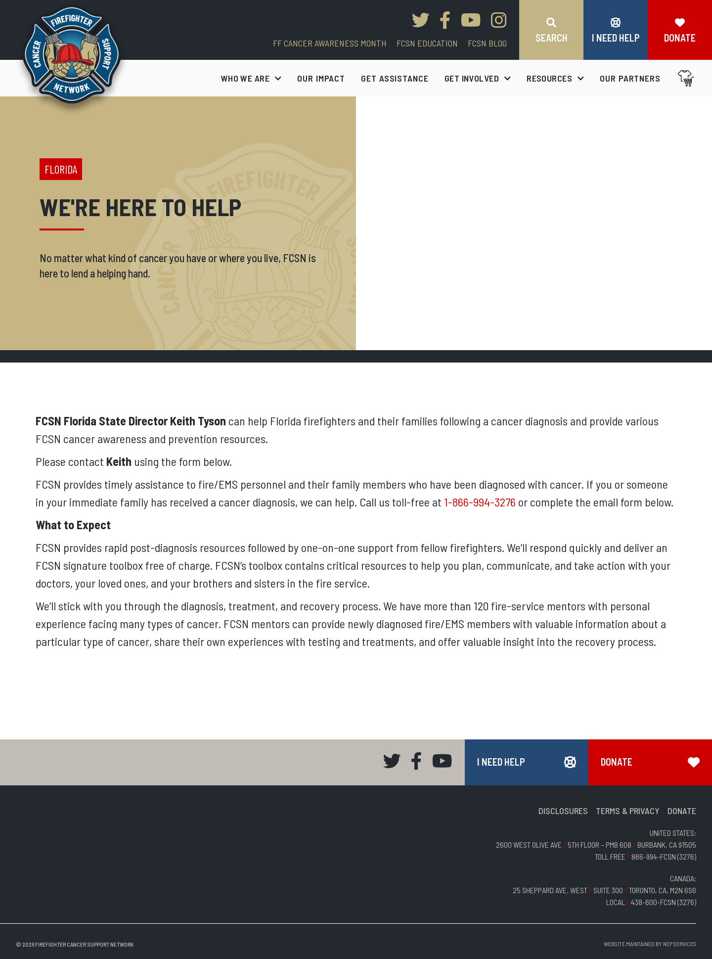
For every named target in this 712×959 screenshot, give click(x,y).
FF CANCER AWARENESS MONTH (330, 43)
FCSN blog (487, 43)
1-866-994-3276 (480, 502)
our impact (321, 78)
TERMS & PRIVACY (628, 810)
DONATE (682, 810)
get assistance (395, 78)
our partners (630, 78)
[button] (251, 78)
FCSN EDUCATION (427, 43)
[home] (72, 60)
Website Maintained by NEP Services (650, 943)
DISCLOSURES (563, 810)
